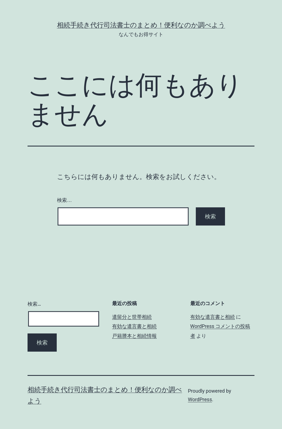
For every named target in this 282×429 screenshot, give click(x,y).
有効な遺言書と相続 (134, 326)
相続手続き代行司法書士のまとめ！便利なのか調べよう (141, 25)
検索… (64, 200)
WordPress (200, 399)
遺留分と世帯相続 (132, 317)
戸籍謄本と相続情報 (134, 336)
